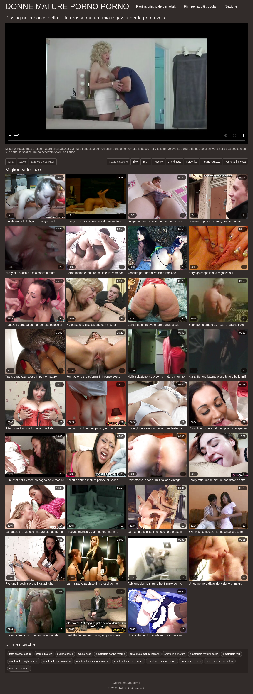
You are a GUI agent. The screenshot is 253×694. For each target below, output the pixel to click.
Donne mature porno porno (67, 6)
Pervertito (191, 161)
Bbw (135, 161)
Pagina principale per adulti (156, 6)
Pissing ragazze (211, 161)
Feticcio (158, 161)
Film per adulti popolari (201, 6)
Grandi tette (174, 161)
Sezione (231, 6)
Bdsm (146, 161)
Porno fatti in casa (235, 161)
